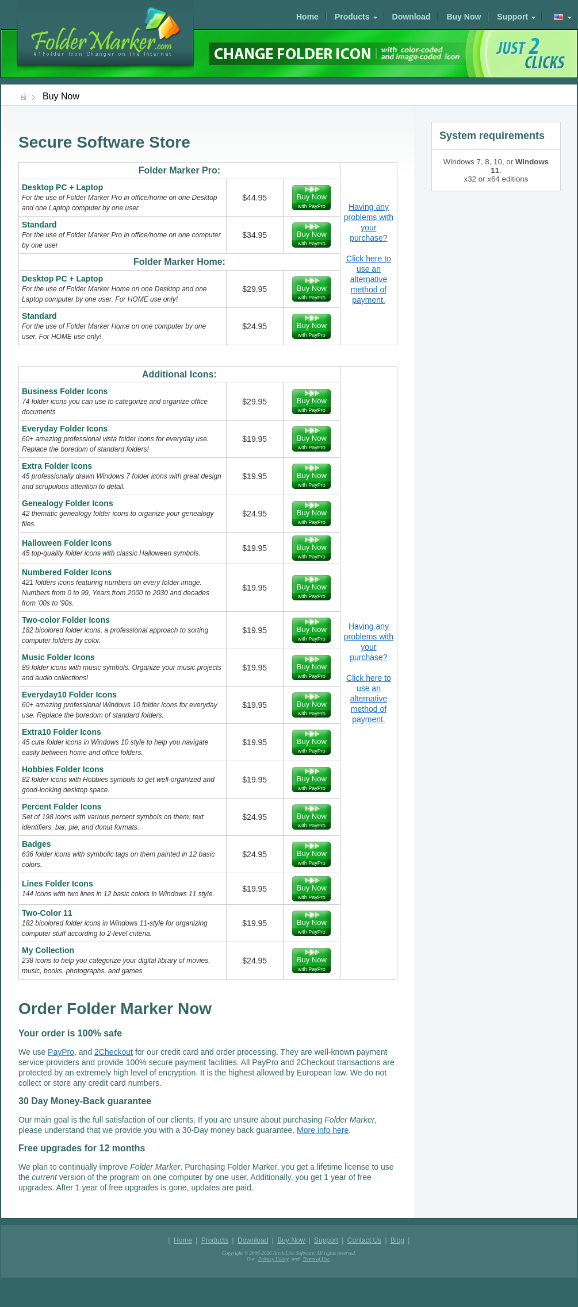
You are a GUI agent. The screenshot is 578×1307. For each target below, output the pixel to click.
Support (512, 16)
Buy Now (463, 16)
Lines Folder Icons (57, 883)
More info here (323, 1130)
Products (352, 16)
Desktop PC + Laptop (62, 187)
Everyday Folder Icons (65, 428)
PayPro (61, 1052)
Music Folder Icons (58, 657)
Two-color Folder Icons (66, 619)
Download (411, 16)
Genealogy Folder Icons (67, 503)
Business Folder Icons (65, 391)
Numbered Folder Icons (67, 572)
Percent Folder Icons (61, 806)
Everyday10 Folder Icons (69, 694)
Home (307, 16)
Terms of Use (316, 1259)
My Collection (48, 950)
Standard (39, 224)
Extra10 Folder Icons (61, 732)
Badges (36, 844)
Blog (397, 1240)
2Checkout (113, 1052)
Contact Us (364, 1240)
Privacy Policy (273, 1259)
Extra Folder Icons (57, 466)
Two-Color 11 (47, 912)
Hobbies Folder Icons (63, 769)
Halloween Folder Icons (67, 543)
